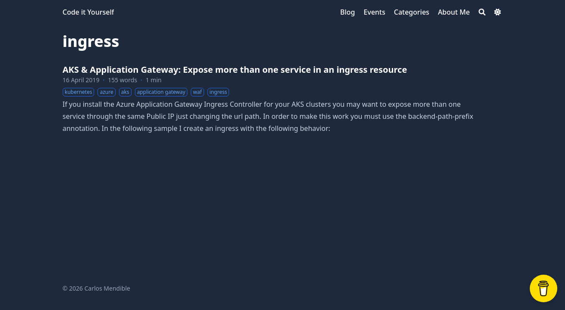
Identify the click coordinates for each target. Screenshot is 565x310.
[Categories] (411, 12)
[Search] (482, 12)
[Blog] (347, 12)
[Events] (374, 12)
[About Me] (454, 12)
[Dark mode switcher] (497, 12)
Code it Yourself (88, 12)
